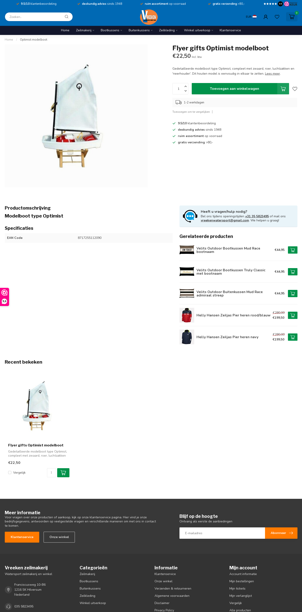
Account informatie (243, 574)
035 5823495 (23, 606)
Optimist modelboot (33, 40)
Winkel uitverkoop (197, 30)
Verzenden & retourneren (173, 588)
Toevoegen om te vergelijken (191, 112)
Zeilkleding (167, 30)
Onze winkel (59, 537)
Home (65, 30)
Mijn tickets (237, 588)
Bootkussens (110, 30)
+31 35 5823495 (257, 216)
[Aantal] (51, 472)
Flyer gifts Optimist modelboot (36, 445)
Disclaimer (162, 603)
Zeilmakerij (83, 30)
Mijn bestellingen (241, 581)
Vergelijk (19, 472)
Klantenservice (230, 30)
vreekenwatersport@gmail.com (225, 220)
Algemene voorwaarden (172, 596)
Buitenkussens (139, 30)
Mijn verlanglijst (240, 596)
